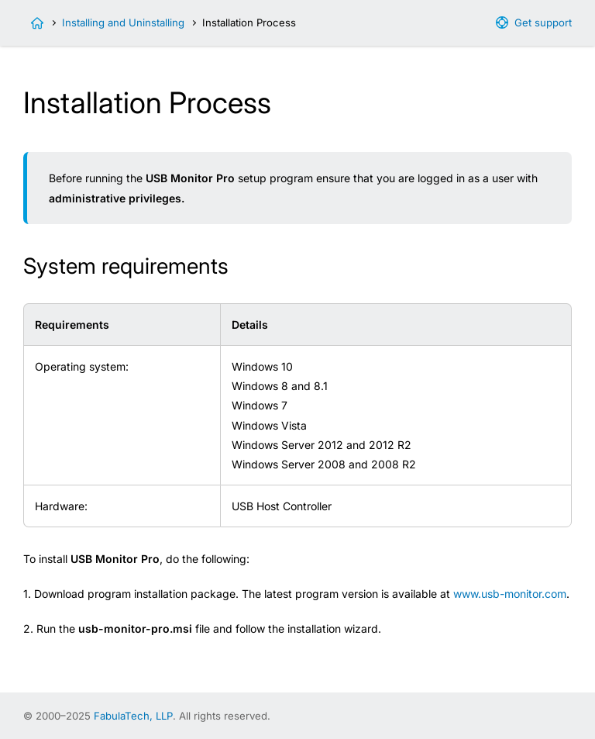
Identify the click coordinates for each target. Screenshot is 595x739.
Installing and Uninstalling (123, 22)
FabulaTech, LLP (133, 716)
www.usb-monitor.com (509, 593)
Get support (543, 22)
